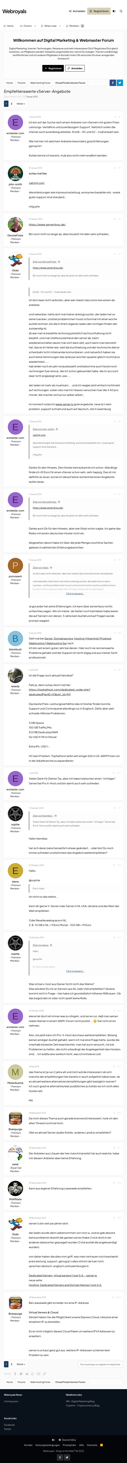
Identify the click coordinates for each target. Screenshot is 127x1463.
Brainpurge (15, 1129)
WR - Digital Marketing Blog (80, 1401)
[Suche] (121, 11)
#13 (119, 937)
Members (74, 25)
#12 (119, 865)
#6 (119, 494)
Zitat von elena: (41, 945)
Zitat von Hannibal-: (43, 815)
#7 (119, 559)
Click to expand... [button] (75, 593)
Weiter (20, 103)
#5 (119, 421)
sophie (15, 824)
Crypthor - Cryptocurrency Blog (82, 1405)
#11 (119, 807)
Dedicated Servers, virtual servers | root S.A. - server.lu (63, 1275)
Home (10, 25)
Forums (28, 25)
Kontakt (28, 1445)
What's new (50, 25)
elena (15, 881)
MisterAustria (15, 1083)
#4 (119, 253)
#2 (119, 167)
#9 (119, 669)
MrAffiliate (15, 1199)
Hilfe (81, 1445)
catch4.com (36, 183)
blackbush (15, 649)
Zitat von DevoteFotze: (45, 261)
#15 (119, 1066)
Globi (15, 270)
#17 (119, 1147)
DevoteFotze (15, 235)
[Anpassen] (114, 11)
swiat (15, 1164)
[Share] (115, 117)
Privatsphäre (69, 1445)
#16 (119, 1112)
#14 (119, 1010)
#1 (120, 116)
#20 (118, 1297)
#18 (119, 1182)
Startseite (92, 1445)
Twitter (7, 1429)
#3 (119, 218)
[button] (35, 25)
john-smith (15, 184)
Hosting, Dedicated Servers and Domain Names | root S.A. (65, 1285)
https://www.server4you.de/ (47, 224)
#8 (119, 632)
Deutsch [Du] (67, 1439)
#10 (119, 772)
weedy (15, 686)
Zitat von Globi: (41, 567)
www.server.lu (64, 404)
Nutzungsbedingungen (47, 1445)
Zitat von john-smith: (44, 429)
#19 (119, 1217)
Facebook (9, 1424)
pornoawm (15, 576)
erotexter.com (13, 96)
